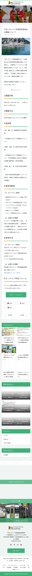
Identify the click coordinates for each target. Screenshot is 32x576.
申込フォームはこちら (16, 294)
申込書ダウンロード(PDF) (12, 273)
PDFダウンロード (16, 90)
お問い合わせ (16, 550)
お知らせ (12, 34)
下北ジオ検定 (7, 443)
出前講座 (15, 567)
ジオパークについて (12, 565)
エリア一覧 (22, 565)
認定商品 (9, 567)
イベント (5, 435)
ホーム (4, 565)
